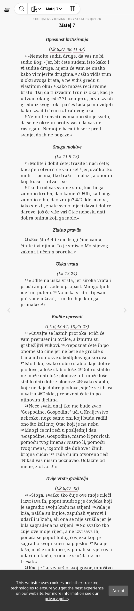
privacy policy (57, 598)
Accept (118, 590)
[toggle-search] (22, 8)
